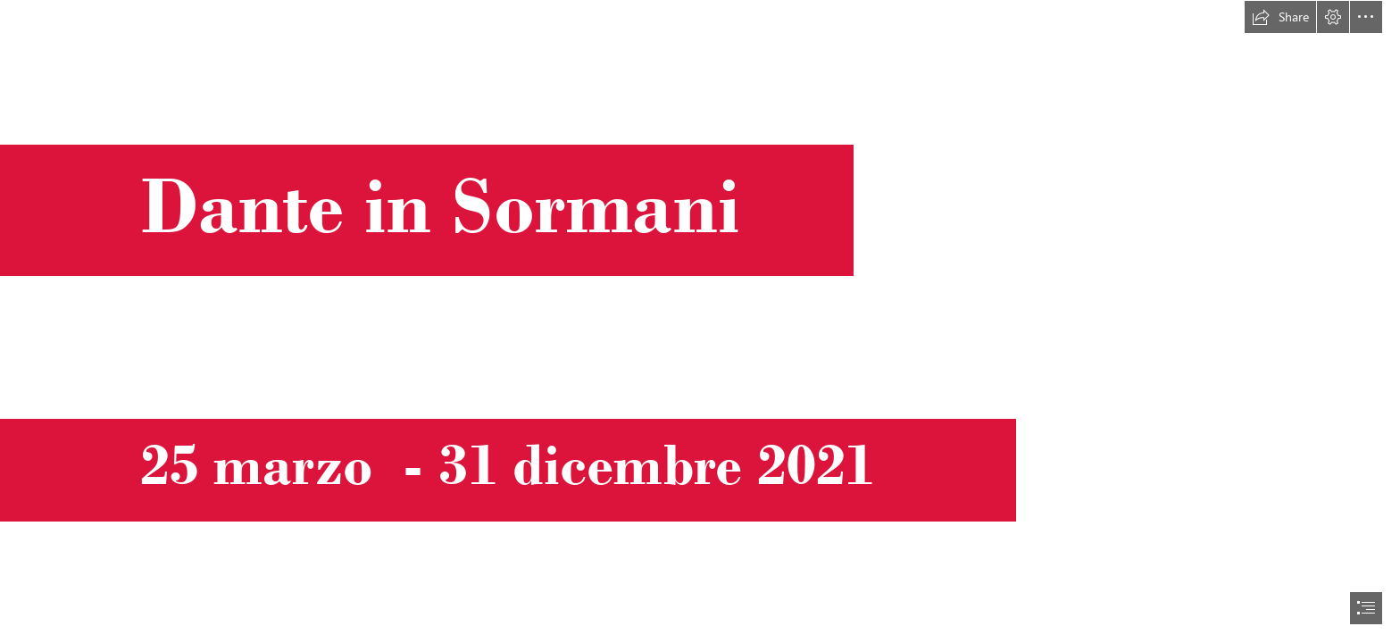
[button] (1280, 17)
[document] (700, 321)
